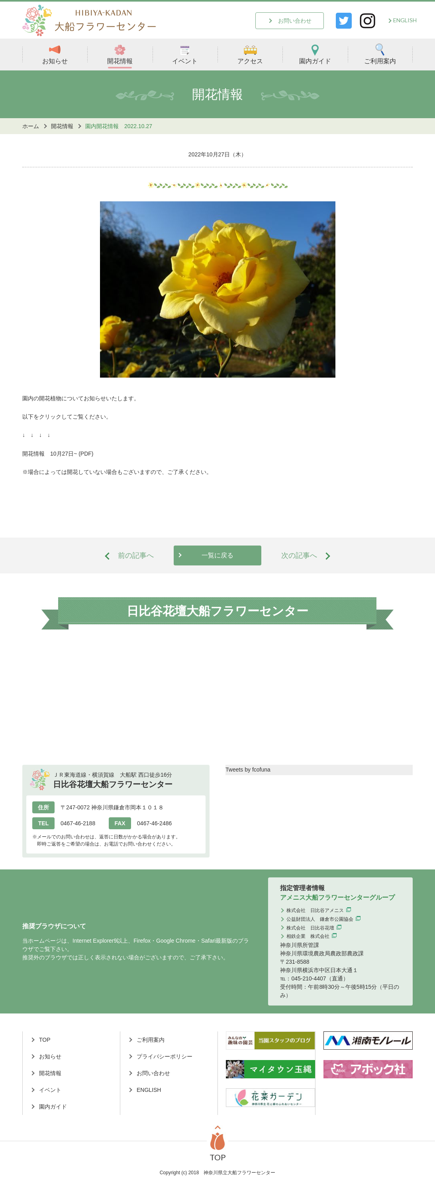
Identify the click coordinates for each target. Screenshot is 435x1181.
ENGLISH (405, 20)
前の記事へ (136, 555)
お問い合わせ (295, 21)
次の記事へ (299, 555)
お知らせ (55, 53)
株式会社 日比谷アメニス (315, 910)
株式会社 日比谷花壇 (310, 928)
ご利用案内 (380, 53)
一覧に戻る (217, 555)
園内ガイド (315, 53)
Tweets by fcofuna (247, 769)
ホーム (30, 126)
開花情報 (120, 53)
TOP (45, 1040)
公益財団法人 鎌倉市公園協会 (319, 919)
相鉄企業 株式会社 (307, 936)
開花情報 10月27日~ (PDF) (58, 453)
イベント (185, 53)
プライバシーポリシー (164, 1056)
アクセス (250, 53)
